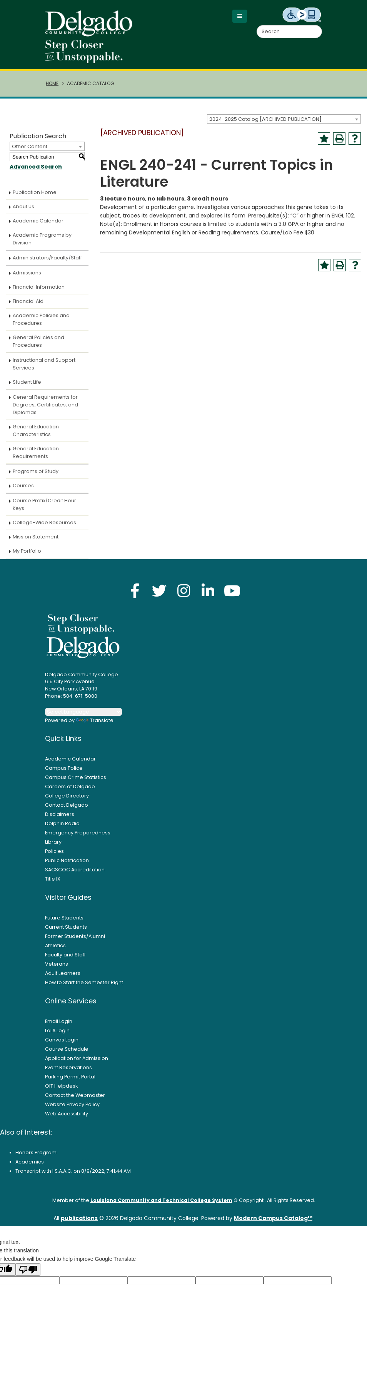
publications (79, 1223)
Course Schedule (66, 1054)
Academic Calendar (38, 226)
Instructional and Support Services (44, 369)
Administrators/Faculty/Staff (47, 263)
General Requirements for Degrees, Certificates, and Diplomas (45, 410)
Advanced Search (36, 172)
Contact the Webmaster (75, 1100)
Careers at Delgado (70, 792)
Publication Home (35, 197)
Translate (94, 725)
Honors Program (36, 1158)
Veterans (56, 969)
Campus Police (64, 773)
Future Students (64, 923)
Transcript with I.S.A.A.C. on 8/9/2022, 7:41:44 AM (73, 1176)
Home (52, 89)
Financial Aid (28, 306)
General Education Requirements (36, 458)
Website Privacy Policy (72, 1110)
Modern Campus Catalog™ (273, 1223)
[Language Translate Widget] (83, 717)
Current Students (66, 932)
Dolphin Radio (62, 829)
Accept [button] (219, 1380)
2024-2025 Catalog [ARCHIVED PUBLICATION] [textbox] (265, 124)
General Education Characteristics (36, 436)
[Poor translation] (28, 1275)
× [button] (242, 1377)
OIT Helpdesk (61, 1091)
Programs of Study (35, 476)
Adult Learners (62, 978)
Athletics (55, 951)
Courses (23, 491)
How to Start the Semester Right (84, 988)
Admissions (27, 278)
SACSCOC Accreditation (75, 875)
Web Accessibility (66, 1119)
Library (53, 847)
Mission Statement (35, 542)
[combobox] (284, 124)
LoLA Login (57, 1036)
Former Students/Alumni (75, 941)
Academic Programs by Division (42, 244)
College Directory (67, 801)
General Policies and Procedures (38, 346)
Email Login (58, 1026)
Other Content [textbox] (29, 151)
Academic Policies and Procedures (41, 325)
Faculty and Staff (65, 960)
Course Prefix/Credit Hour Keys (44, 510)
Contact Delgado (66, 810)
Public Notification (67, 865)
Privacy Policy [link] (166, 1380)
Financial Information (39, 292)
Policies (54, 856)
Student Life (27, 387)
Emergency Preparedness (77, 838)
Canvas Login (61, 1045)
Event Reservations (68, 1073)
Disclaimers (59, 819)
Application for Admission (76, 1063)
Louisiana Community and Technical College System (161, 1205)
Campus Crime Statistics (75, 782)
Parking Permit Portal (70, 1082)
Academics (29, 1167)
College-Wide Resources (44, 528)
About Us (23, 212)
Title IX (52, 884)
